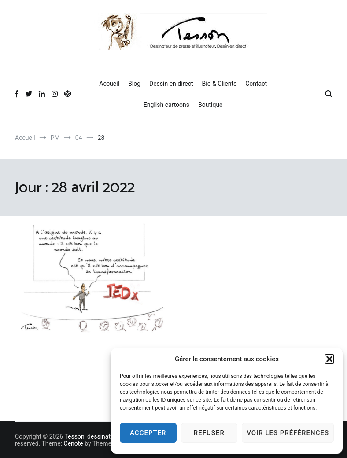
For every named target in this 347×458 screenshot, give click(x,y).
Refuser (209, 433)
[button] (329, 359)
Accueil (109, 83)
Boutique (210, 104)
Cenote (73, 443)
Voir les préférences (288, 433)
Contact (256, 83)
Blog (134, 83)
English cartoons (166, 104)
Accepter (148, 433)
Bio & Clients (219, 83)
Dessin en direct (171, 83)
